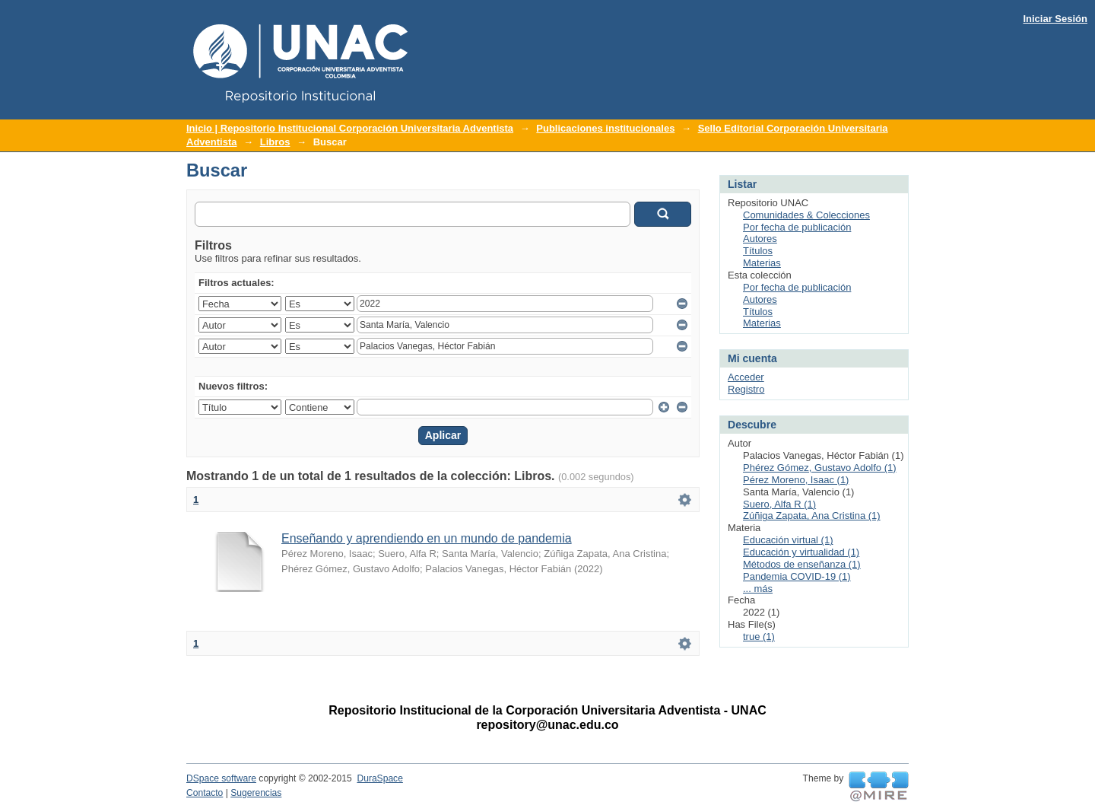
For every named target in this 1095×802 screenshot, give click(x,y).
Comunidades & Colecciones (806, 215)
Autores (760, 238)
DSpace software (221, 778)
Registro (746, 389)
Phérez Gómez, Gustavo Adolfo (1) (820, 467)
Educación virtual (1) (788, 540)
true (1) (759, 636)
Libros (275, 142)
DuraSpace (379, 778)
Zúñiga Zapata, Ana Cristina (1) (812, 515)
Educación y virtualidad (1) (801, 552)
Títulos (758, 250)
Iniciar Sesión (1055, 18)
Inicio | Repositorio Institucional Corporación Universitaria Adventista (349, 128)
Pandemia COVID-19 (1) (797, 576)
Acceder (746, 377)
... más (758, 588)
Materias (762, 263)
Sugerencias (255, 793)
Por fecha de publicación (797, 227)
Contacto (204, 793)
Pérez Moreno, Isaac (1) (796, 479)
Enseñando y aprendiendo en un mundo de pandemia (426, 538)
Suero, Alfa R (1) (779, 504)
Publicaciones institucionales (605, 128)
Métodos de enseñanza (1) (802, 564)
